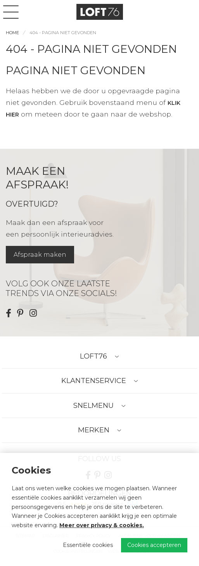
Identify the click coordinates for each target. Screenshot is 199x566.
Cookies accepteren (154, 545)
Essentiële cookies (88, 545)
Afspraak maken (40, 254)
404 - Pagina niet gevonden (62, 32)
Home (12, 32)
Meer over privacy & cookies (100, 525)
